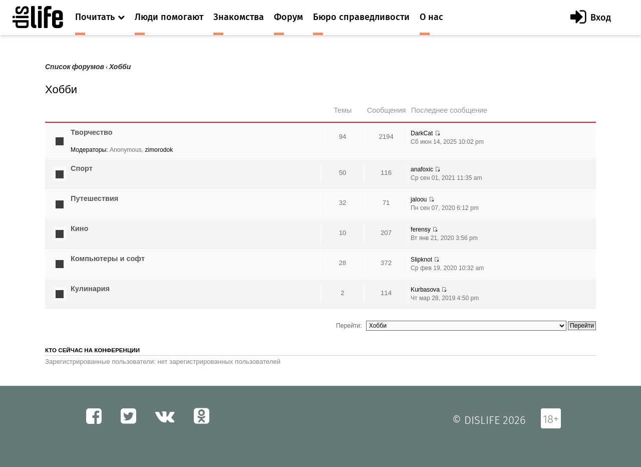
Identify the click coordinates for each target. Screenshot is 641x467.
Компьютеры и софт (108, 259)
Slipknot (421, 259)
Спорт (82, 168)
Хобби (120, 67)
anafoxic (422, 169)
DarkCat (422, 133)
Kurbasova (425, 289)
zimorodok (159, 149)
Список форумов (74, 67)
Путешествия (94, 198)
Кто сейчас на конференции (92, 350)
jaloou (419, 199)
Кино (79, 228)
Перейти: (349, 325)
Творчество (92, 132)
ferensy (421, 229)
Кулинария (90, 289)
